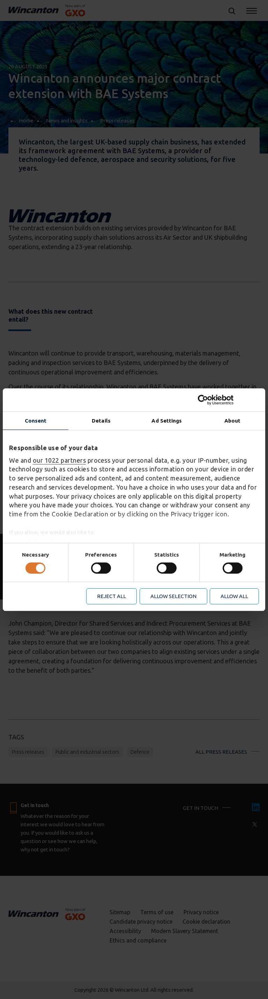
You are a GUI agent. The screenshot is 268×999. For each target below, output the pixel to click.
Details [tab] (101, 420)
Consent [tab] (36, 420)
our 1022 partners (59, 460)
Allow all (234, 596)
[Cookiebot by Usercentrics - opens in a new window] (228, 399)
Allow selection (173, 596)
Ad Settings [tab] (166, 420)
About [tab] (232, 420)
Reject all (111, 596)
